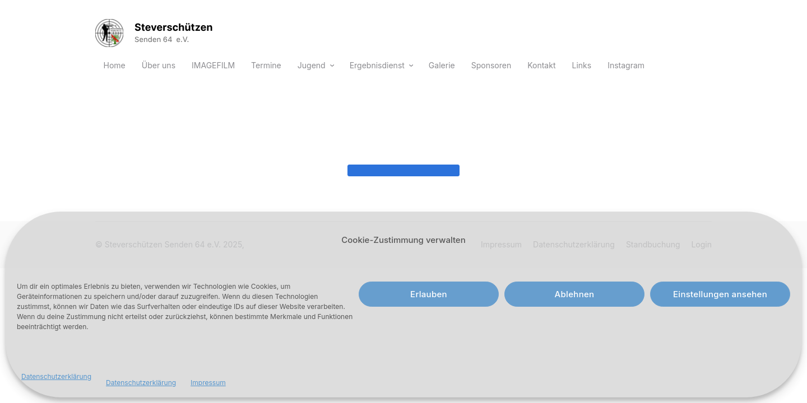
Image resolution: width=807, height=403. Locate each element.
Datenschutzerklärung (56, 376)
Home (115, 65)
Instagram (625, 65)
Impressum (208, 382)
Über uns (158, 65)
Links (581, 65)
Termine (266, 65)
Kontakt (541, 65)
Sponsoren (491, 65)
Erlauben (428, 294)
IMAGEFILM (213, 65)
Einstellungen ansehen (720, 294)
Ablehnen (575, 294)
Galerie (442, 65)
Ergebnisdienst (377, 65)
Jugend (312, 65)
